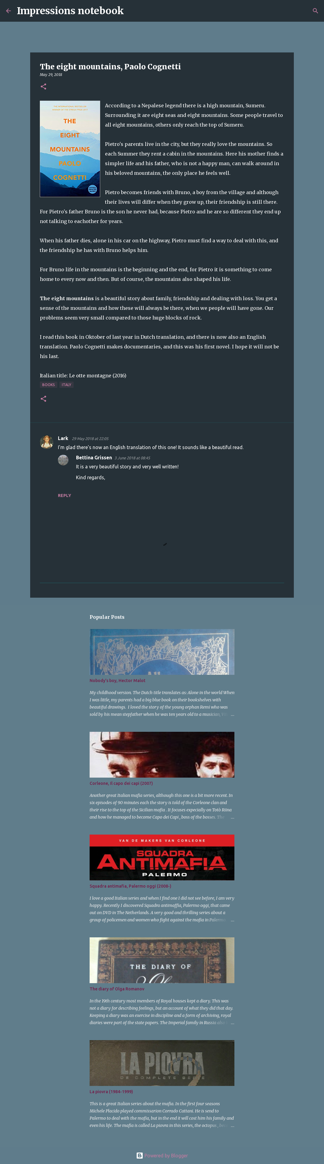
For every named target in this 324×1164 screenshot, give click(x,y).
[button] (43, 87)
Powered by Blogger (162, 1155)
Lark (63, 438)
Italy (66, 385)
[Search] (132, 11)
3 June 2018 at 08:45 (132, 458)
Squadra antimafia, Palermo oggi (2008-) (130, 886)
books (48, 385)
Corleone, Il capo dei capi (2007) (121, 783)
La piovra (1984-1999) (111, 1091)
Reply (64, 495)
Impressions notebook (70, 11)
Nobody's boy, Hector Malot (117, 680)
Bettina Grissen (94, 457)
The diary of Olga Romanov (117, 988)
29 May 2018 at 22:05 (90, 438)
